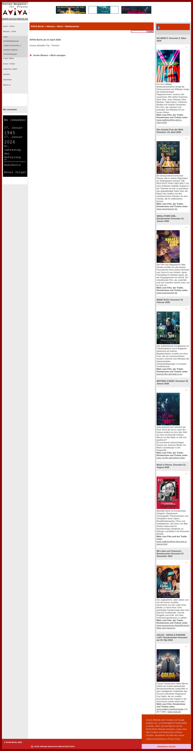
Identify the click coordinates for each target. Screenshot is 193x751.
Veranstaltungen (10, 54)
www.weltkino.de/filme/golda (170, 709)
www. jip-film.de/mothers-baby (171, 458)
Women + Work (9, 31)
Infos (5, 37)
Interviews (7, 80)
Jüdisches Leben (10, 69)
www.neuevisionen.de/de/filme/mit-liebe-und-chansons (173, 626)
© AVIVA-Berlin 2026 (13, 742)
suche (36, 746)
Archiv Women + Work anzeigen (49, 55)
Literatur (6, 74)
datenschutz (63, 746)
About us (7, 85)
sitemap (43, 746)
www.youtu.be (174, 712)
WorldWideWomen (11, 41)
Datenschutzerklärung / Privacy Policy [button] (163, 739)
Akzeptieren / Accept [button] (166, 746)
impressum (53, 746)
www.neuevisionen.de (167, 209)
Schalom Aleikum (10, 50)
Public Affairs (8, 58)
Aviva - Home (8, 26)
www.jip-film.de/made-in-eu (169, 374)
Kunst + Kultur (9, 64)
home (71, 746)
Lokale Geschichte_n (12, 45)
